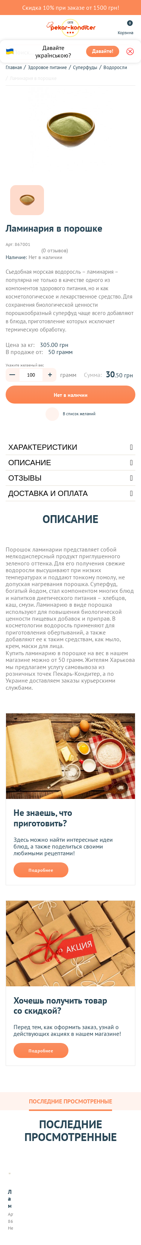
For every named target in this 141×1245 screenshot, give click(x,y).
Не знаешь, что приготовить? (43, 818)
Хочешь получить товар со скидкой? (60, 1006)
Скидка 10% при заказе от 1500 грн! (70, 7)
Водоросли (115, 67)
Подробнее (41, 870)
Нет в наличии (71, 395)
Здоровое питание (47, 67)
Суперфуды (85, 67)
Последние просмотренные (70, 1101)
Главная (14, 67)
